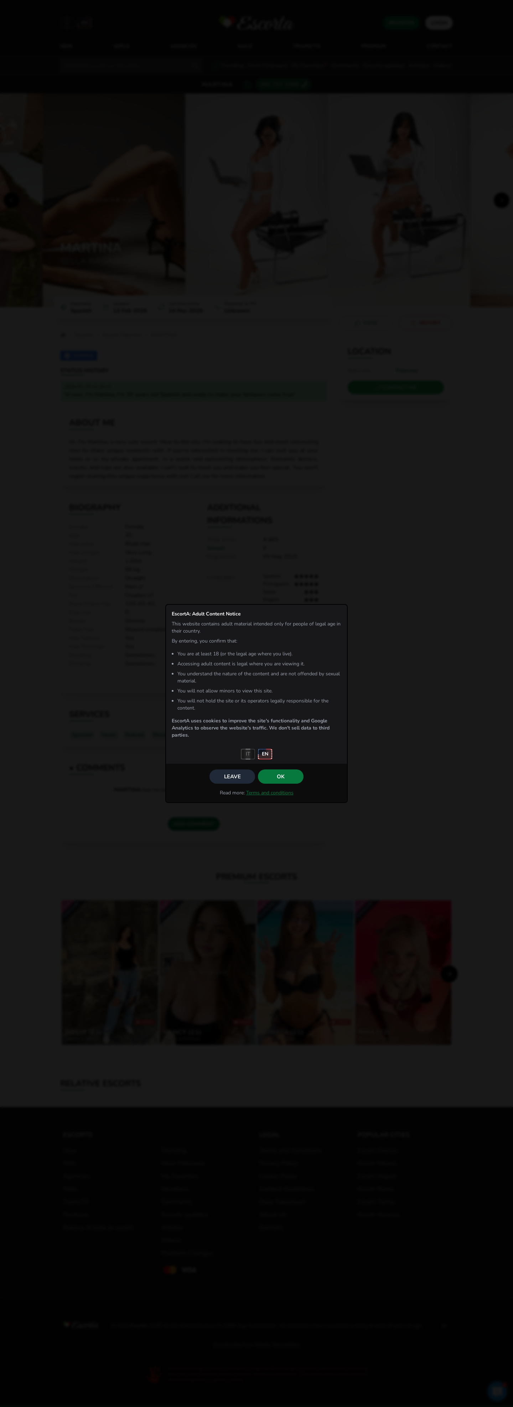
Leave (232, 776)
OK (281, 776)
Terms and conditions (270, 792)
